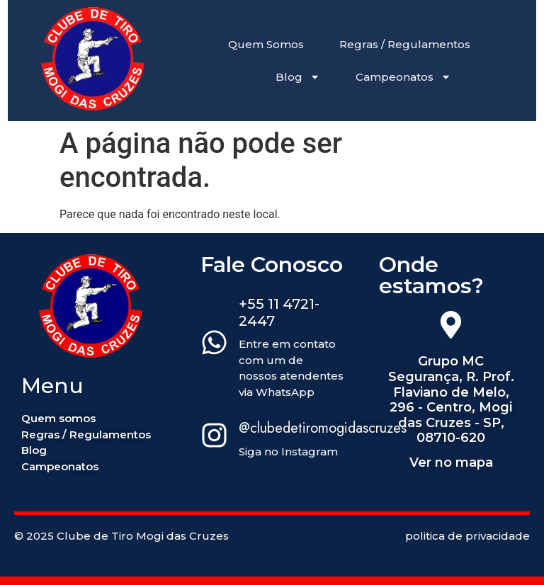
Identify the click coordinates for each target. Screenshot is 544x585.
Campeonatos (403, 76)
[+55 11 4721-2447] (214, 345)
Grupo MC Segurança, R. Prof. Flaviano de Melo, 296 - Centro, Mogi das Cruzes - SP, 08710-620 (451, 399)
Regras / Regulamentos (404, 44)
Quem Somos (266, 44)
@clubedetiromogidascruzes (323, 428)
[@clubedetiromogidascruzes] (214, 437)
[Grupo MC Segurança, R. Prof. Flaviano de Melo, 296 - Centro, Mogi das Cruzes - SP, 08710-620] (451, 327)
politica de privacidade (467, 536)
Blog (298, 76)
